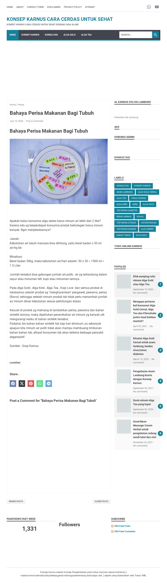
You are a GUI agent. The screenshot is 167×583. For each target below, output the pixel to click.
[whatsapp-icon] (149, 7)
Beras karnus (124, 216)
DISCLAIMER (54, 7)
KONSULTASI (51, 34)
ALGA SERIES (147, 229)
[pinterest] (31, 383)
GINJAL (140, 216)
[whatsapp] (39, 383)
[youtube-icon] (157, 7)
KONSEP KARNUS (30, 34)
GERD (135, 204)
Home (10, 7)
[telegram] (48, 383)
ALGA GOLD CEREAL (147, 192)
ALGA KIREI (122, 204)
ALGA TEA (86, 34)
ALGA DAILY (141, 235)
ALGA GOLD (69, 34)
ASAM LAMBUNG (125, 192)
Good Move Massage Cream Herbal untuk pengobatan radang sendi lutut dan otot (144, 429)
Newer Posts (16, 501)
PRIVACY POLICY (73, 7)
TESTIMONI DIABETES (127, 210)
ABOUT (20, 7)
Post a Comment (34, 121)
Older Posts (101, 501)
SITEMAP (90, 7)
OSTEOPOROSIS (149, 223)
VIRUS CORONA (138, 198)
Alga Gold (148, 204)
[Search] (135, 34)
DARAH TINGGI (124, 235)
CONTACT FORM (35, 7)
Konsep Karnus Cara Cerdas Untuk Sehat (60, 19)
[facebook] (13, 383)
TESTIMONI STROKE (126, 223)
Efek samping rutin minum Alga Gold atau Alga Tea (144, 280)
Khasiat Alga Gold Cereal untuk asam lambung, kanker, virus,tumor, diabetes (144, 346)
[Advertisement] (83, 68)
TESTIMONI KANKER (126, 229)
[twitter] (22, 383)
